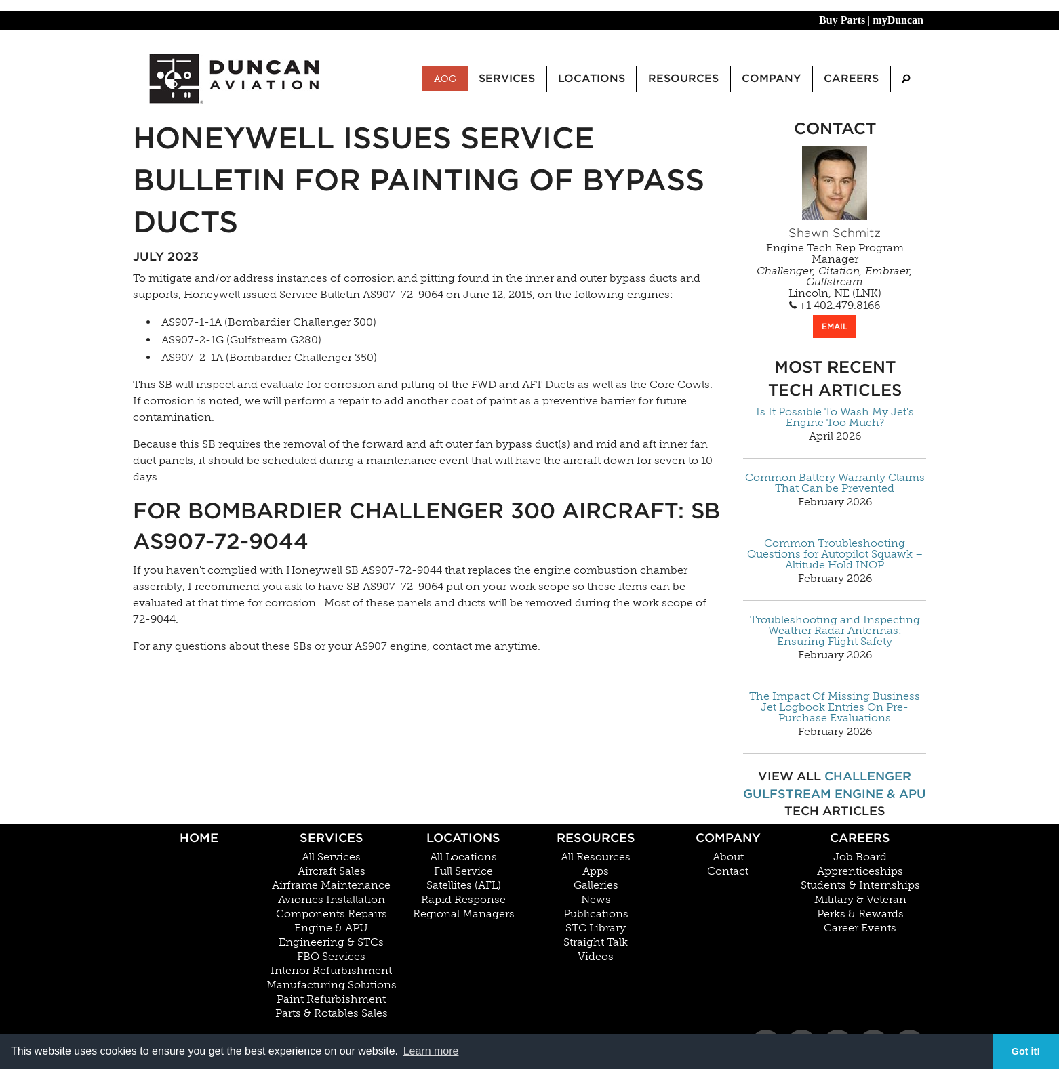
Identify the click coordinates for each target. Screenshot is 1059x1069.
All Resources (596, 857)
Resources (596, 838)
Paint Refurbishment (331, 999)
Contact (727, 871)
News (596, 899)
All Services (331, 857)
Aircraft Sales (331, 871)
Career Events (860, 928)
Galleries (596, 885)
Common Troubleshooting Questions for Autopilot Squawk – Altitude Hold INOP (835, 554)
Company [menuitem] (771, 78)
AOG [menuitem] (445, 78)
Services (331, 838)
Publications (595, 913)
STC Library (595, 928)
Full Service (463, 871)
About (728, 857)
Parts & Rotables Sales (331, 1013)
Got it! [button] (1026, 1051)
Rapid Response (463, 899)
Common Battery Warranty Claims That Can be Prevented (835, 483)
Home (199, 838)
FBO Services (331, 956)
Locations (463, 838)
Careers (860, 838)
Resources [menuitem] (683, 78)
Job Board (860, 857)
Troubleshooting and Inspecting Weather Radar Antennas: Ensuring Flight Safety (835, 630)
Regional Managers (464, 913)
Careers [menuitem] (851, 78)
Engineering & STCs (331, 942)
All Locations (463, 857)
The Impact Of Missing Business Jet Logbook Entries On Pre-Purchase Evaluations (834, 707)
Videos (596, 956)
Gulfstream (787, 794)
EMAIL (834, 326)
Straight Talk (595, 942)
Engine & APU (880, 794)
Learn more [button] (431, 1051)
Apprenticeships (860, 871)
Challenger (867, 776)
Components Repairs (331, 913)
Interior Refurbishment (331, 970)
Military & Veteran (860, 899)
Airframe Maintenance (331, 885)
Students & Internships (860, 885)
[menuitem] (906, 79)
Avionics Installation (331, 899)
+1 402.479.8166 (834, 305)
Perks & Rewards (860, 913)
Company (728, 838)
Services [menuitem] (507, 78)
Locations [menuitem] (591, 78)
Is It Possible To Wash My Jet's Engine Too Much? (835, 417)
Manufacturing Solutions (331, 985)
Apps (595, 871)
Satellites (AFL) (463, 885)
